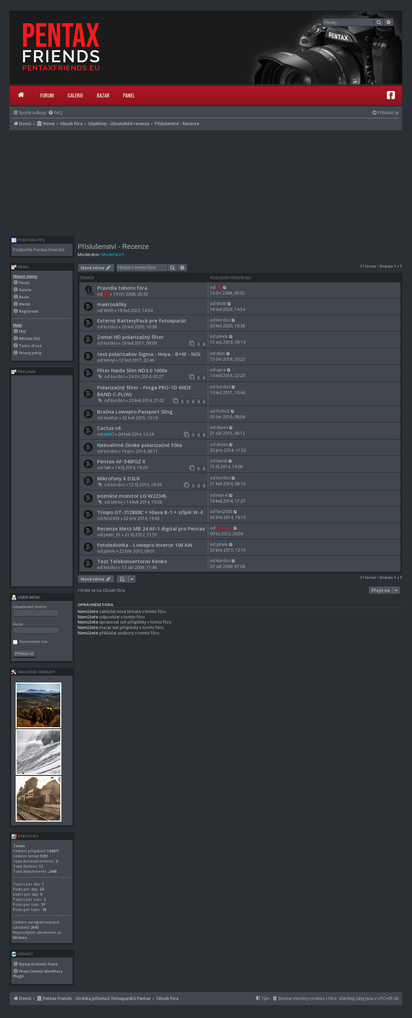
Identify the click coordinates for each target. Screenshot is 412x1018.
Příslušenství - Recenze (113, 246)
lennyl (109, 360)
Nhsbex (20, 937)
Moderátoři (113, 254)
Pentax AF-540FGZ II (121, 461)
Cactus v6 (109, 427)
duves (222, 427)
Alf (106, 294)
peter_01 (112, 535)
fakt (107, 467)
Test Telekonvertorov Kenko (132, 561)
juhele (222, 336)
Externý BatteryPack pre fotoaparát (141, 320)
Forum (47, 95)
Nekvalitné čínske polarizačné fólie (139, 444)
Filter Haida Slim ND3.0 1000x (132, 370)
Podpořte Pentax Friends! (38, 250)
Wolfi (108, 310)
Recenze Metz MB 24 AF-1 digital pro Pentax (151, 528)
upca (221, 370)
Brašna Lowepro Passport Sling (134, 411)
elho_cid (224, 528)
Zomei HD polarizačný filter (130, 336)
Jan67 (109, 434)
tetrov (116, 502)
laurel (221, 461)
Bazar (103, 95)
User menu (25, 597)
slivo (220, 353)
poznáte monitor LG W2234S (131, 495)
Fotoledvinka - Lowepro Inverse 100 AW (145, 544)
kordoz (111, 327)
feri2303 (112, 518)
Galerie (75, 95)
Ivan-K (222, 495)
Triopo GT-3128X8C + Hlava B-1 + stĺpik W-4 (149, 512)
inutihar (111, 418)
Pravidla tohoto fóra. (123, 287)
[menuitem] (55, 113)
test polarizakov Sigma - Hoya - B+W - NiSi (148, 353)
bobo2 (223, 411)
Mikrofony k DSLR (118, 478)
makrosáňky (112, 304)
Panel (129, 95)
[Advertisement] (206, 181)
